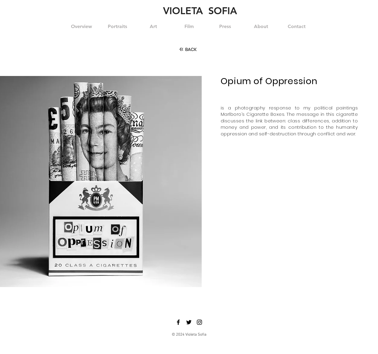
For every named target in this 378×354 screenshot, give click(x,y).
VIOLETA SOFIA (200, 11)
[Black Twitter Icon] (188, 322)
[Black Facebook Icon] (178, 322)
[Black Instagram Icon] (199, 322)
